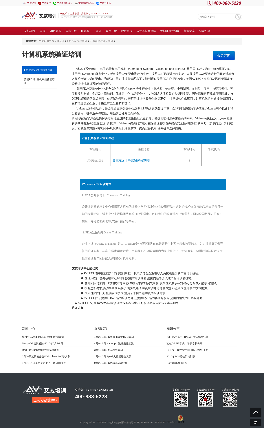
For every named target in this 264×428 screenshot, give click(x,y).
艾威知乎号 (105, 3)
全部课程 (29, 30)
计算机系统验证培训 (101, 41)
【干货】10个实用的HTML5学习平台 (187, 349)
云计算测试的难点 (176, 362)
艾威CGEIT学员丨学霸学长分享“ (184, 343)
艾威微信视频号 (86, 3)
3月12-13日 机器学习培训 (108, 349)
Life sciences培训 (77, 41)
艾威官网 (31, 3)
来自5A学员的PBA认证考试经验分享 (187, 336)
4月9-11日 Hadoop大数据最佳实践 (114, 343)
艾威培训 (47, 15)
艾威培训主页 (46, 41)
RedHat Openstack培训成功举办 (40, 349)
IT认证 (60, 41)
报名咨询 (223, 55)
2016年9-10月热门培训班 (180, 356)
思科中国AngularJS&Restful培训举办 (43, 336)
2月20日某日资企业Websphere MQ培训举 (46, 356)
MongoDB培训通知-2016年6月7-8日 (42, 343)
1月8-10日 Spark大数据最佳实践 (112, 356)
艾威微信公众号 (64, 3)
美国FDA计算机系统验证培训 (39, 81)
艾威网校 (46, 3)
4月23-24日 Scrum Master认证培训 (114, 336)
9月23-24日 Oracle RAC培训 (110, 362)
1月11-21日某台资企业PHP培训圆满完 (44, 362)
